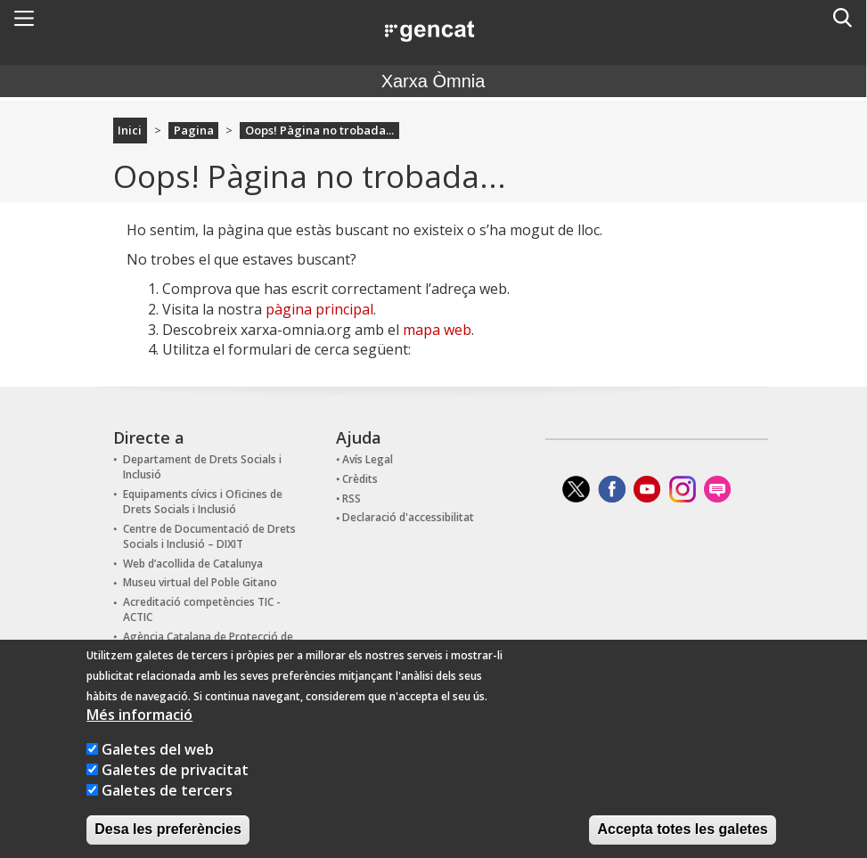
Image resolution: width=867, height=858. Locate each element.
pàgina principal (319, 309)
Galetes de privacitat (175, 791)
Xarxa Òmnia (433, 81)
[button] (24, 18)
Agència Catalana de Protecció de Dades (208, 644)
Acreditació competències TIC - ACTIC (202, 609)
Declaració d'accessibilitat (408, 517)
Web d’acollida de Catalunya (193, 563)
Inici (130, 130)
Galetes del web (158, 770)
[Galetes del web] (92, 770)
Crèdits (360, 478)
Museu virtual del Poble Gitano (200, 582)
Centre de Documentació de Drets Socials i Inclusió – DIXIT (209, 536)
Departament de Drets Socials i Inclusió (202, 467)
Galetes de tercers (167, 811)
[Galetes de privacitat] (92, 791)
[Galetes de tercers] (92, 811)
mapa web (437, 329)
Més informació (139, 736)
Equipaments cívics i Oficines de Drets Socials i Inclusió (202, 501)
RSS (351, 498)
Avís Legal (367, 459)
